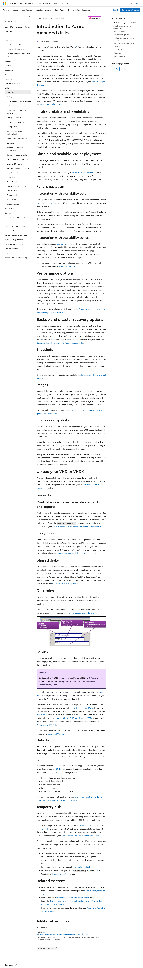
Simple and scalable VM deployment (122, 27)
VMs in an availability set (47, 203)
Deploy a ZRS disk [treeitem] (13, 126)
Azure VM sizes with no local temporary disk (80, 835)
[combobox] (17, 21)
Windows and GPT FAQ (46, 725)
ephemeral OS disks (56, 733)
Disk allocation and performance (82, 612)
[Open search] (131, 3)
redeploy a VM (43, 828)
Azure (47, 18)
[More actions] (104, 18)
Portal (115, 10)
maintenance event (88, 825)
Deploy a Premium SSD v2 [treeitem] (17, 122)
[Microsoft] (4, 3)
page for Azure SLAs (67, 266)
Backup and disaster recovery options (124, 39)
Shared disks (118, 50)
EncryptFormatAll (59, 874)
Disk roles (117, 53)
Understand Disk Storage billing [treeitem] (19, 101)
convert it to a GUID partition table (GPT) (74, 718)
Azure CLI (88, 484)
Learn (39, 18)
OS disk (59, 769)
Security (116, 46)
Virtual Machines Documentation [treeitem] (17, 27)
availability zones (64, 243)
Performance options (121, 35)
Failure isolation (119, 31)
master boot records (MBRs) (82, 707)
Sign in (137, 3)
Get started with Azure (130, 10)
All (98, 870)
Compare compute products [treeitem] (15, 36)
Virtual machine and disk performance (72, 897)
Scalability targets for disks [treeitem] (17, 155)
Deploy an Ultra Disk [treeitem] (14, 117)
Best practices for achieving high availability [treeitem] (17, 132)
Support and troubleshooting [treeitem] (16, 257)
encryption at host (82, 867)
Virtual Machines (60, 18)
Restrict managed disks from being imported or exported (76, 526)
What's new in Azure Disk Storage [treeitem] (16, 111)
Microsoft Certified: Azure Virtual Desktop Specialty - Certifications (62, 934)
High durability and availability (125, 23)
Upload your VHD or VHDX (123, 43)
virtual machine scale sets (83, 172)
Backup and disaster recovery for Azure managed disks (60, 343)
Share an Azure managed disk (65, 583)
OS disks (93, 678)
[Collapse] (30, 16)
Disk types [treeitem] (11, 97)
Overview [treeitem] (8, 31)
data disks (41, 714)
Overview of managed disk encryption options (76, 553)
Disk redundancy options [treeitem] (16, 106)
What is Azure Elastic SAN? (51, 104)
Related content (119, 56)
